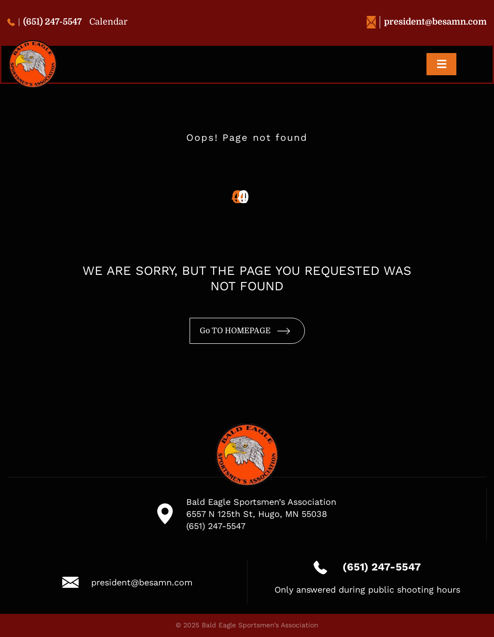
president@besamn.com (427, 22)
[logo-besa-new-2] (33, 44)
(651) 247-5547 (44, 22)
